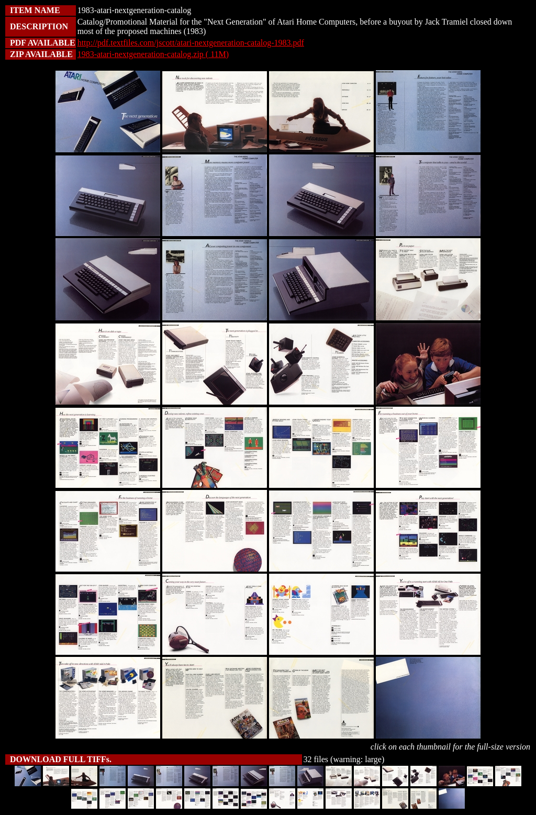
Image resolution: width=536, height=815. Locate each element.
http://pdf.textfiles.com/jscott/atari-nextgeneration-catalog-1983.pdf (190, 42)
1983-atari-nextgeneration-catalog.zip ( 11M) (153, 54)
